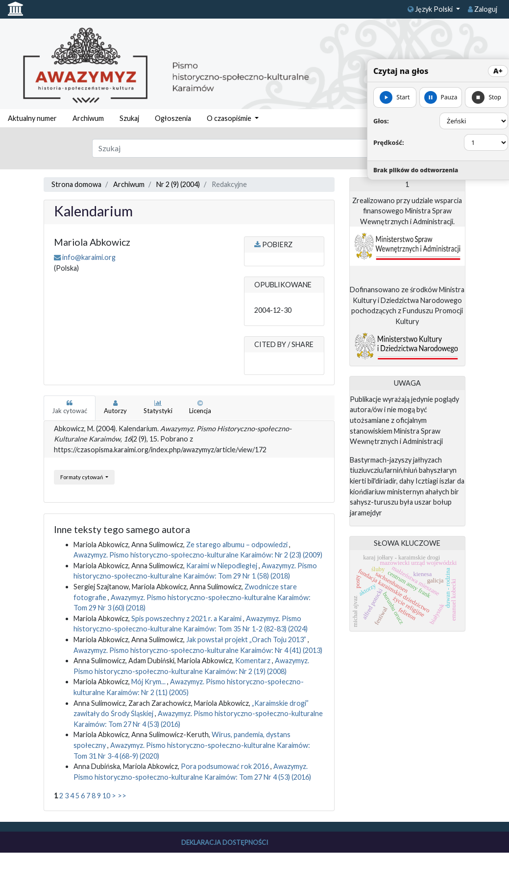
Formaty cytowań (82, 477)
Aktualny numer (32, 118)
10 (106, 795)
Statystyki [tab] (158, 407)
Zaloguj (482, 9)
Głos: (381, 120)
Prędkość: (388, 142)
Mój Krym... (149, 681)
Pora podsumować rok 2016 (225, 766)
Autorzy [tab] (115, 407)
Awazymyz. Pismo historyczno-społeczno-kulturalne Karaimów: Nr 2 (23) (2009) (197, 555)
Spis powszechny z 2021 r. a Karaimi (187, 618)
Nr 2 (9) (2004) (178, 184)
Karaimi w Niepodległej (222, 565)
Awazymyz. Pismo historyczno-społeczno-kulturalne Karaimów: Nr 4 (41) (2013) (197, 650)
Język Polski (431, 9)
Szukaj (129, 118)
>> (122, 795)
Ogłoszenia (173, 118)
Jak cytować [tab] (69, 407)
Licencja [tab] (200, 407)
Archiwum (88, 118)
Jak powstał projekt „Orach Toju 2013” (247, 639)
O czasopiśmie (230, 118)
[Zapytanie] (233, 148)
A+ (498, 70)
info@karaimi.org (89, 257)
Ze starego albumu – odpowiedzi (237, 544)
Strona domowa (76, 184)
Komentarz (253, 660)
